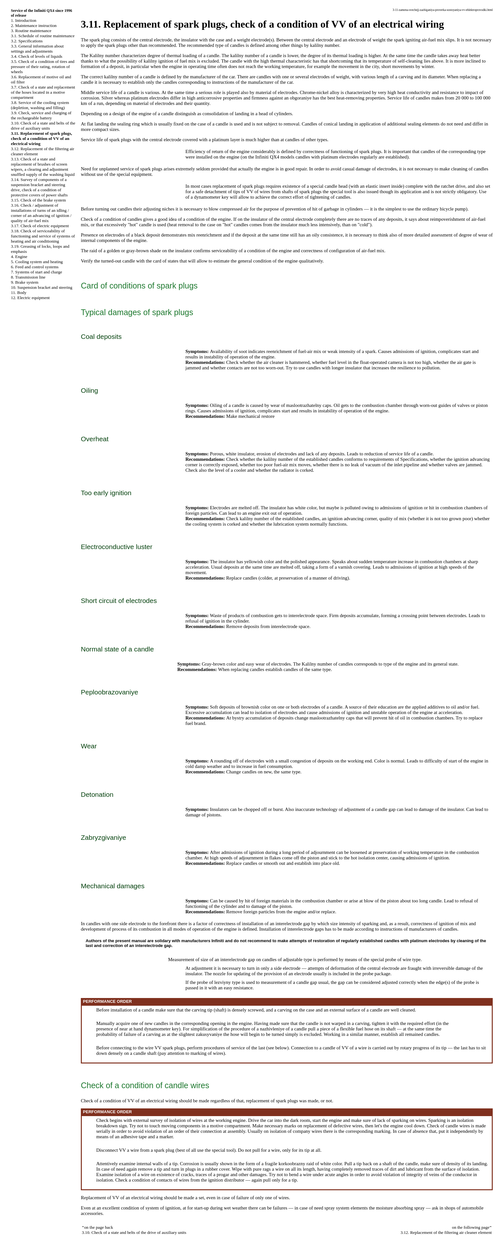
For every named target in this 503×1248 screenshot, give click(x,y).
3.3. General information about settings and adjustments (37, 49)
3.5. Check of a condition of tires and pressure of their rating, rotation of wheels (42, 66)
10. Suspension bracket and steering (41, 287)
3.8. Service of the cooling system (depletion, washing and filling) (40, 105)
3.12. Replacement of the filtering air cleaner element (446, 1232)
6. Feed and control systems (34, 266)
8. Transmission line (28, 277)
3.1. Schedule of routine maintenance (42, 35)
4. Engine (19, 256)
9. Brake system (24, 282)
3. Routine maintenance (31, 30)
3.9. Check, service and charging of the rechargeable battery (41, 115)
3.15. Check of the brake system (38, 200)
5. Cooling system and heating (37, 261)
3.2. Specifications (27, 41)
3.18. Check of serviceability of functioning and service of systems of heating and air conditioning (43, 236)
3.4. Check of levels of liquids (36, 56)
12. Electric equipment (30, 297)
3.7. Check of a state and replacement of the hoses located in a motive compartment (43, 92)
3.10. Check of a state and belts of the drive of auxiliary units (43, 126)
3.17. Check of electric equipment (40, 225)
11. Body (18, 292)
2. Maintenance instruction (34, 25)
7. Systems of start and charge (36, 272)
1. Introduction (23, 20)
